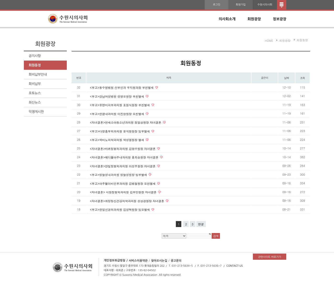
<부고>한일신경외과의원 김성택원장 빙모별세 (120, 209)
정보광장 (279, 19)
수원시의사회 (264, 4)
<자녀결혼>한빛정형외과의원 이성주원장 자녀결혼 (123, 166)
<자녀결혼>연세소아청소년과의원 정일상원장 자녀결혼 (126, 122)
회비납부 (35, 83)
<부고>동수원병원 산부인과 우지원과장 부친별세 (122, 87)
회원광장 (254, 19)
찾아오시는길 (159, 260)
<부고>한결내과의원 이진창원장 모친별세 (117, 113)
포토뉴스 (35, 93)
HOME (269, 40)
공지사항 (35, 56)
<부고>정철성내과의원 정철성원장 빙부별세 (119, 175)
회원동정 (35, 65)
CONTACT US (234, 266)
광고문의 (176, 260)
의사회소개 (227, 19)
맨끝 (201, 224)
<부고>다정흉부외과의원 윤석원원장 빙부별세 (120, 131)
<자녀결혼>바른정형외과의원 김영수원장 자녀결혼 (123, 148)
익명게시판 (36, 111)
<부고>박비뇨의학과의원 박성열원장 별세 (117, 140)
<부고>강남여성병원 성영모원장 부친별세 (117, 96)
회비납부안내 (38, 74)
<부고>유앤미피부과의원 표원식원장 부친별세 (120, 105)
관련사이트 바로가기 (269, 257)
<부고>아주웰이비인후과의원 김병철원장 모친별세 (123, 183)
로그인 (216, 4)
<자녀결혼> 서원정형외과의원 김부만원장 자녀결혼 (123, 192)
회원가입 (240, 4)
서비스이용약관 (138, 260)
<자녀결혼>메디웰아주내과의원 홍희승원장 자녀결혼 (124, 157)
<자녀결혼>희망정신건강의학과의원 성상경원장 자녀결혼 (127, 201)
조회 (302, 78)
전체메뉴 (281, 5)
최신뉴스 (35, 102)
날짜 (286, 78)
